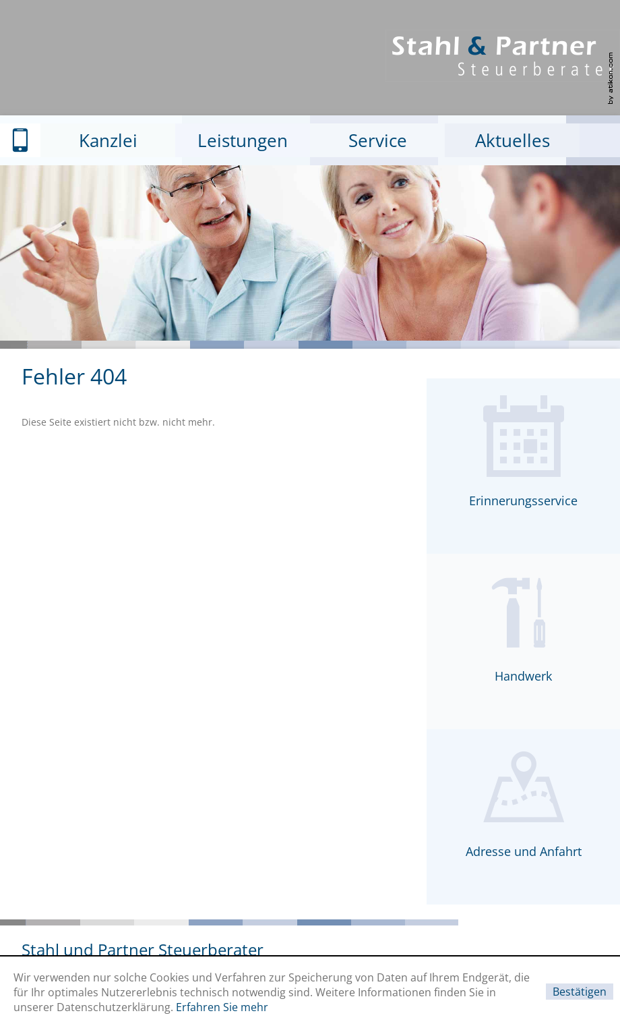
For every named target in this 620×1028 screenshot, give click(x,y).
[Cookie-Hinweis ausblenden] (579, 991)
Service (377, 140)
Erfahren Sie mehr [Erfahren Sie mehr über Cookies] (222, 1007)
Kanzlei (108, 140)
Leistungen (242, 140)
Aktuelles (512, 140)
